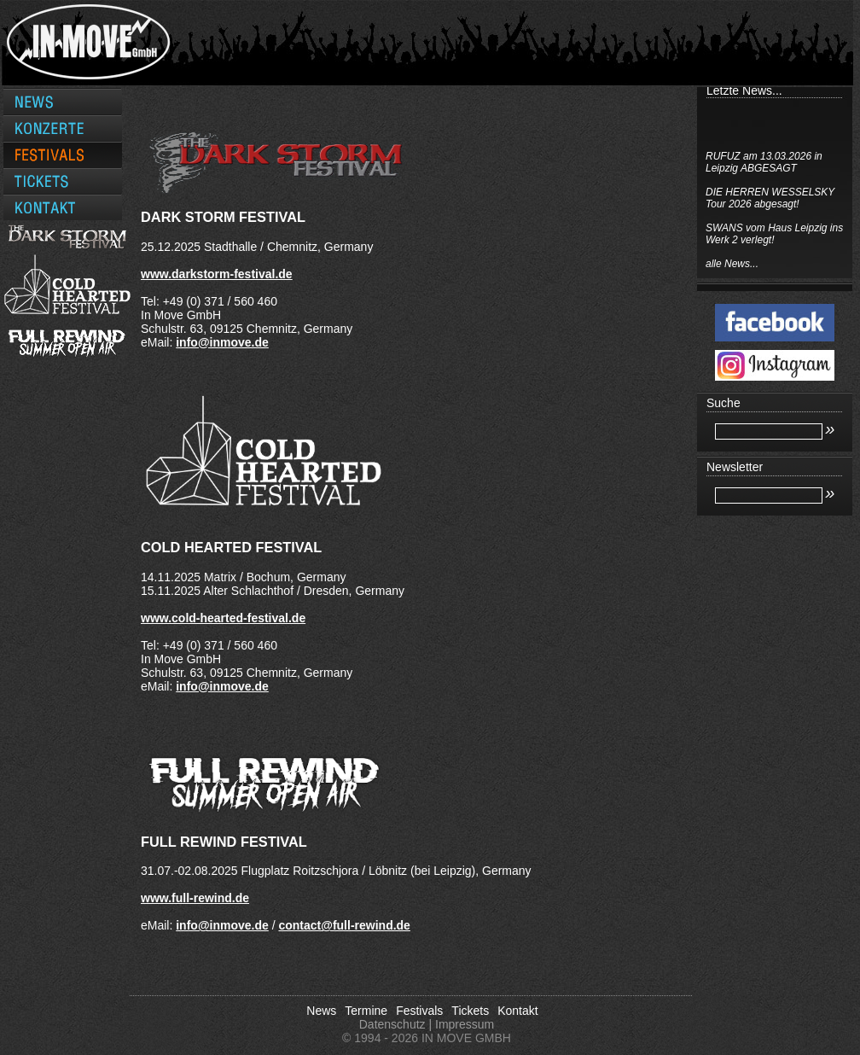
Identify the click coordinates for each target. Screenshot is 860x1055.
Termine (366, 1010)
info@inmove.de (222, 342)
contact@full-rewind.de (344, 925)
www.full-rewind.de (195, 898)
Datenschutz (392, 1024)
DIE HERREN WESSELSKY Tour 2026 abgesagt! (770, 198)
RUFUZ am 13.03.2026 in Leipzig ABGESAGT (764, 162)
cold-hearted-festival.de (238, 618)
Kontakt (517, 1010)
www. (156, 618)
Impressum (464, 1024)
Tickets (470, 1010)
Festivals (419, 1010)
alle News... (732, 264)
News (321, 1010)
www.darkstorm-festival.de (217, 274)
